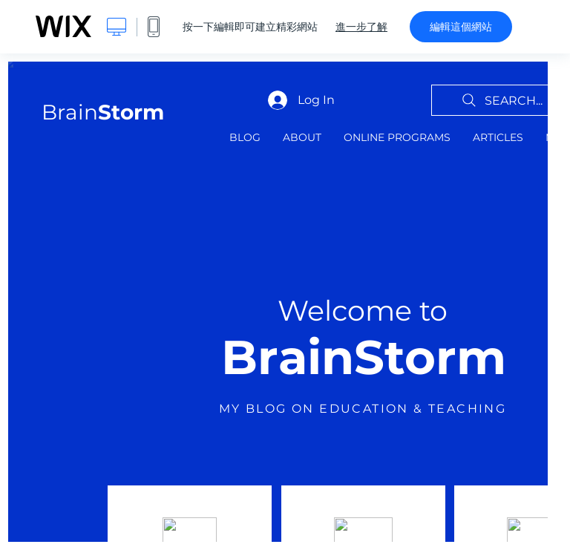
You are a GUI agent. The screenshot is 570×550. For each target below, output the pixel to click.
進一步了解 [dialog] (361, 26)
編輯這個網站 (461, 26)
